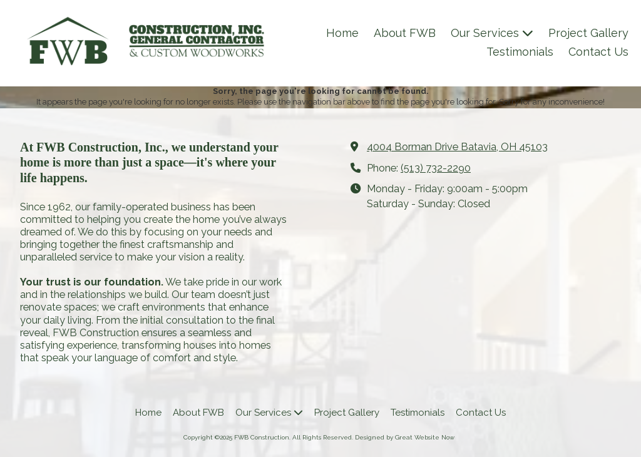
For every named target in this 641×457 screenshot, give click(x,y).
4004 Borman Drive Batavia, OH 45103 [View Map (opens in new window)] (457, 147)
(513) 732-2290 (436, 168)
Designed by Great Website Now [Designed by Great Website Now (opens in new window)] (404, 437)
